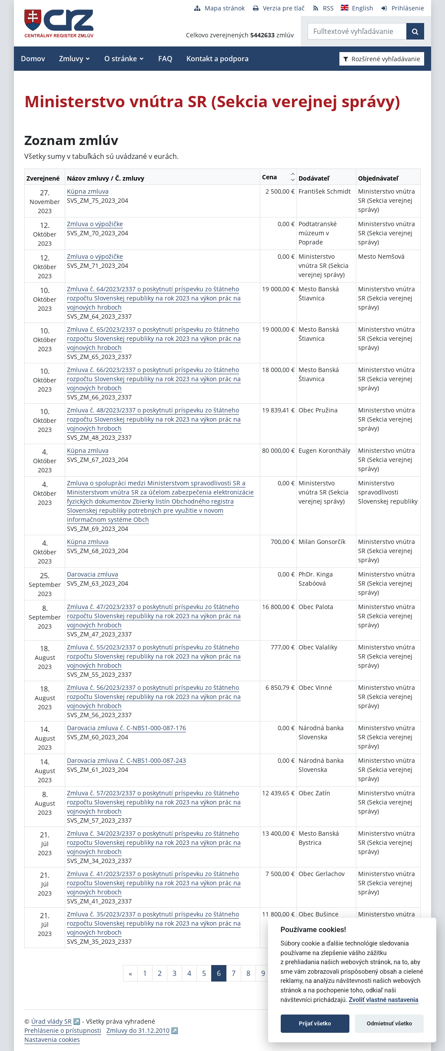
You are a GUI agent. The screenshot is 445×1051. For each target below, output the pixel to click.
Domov (33, 58)
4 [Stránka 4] (189, 973)
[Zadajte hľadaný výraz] (357, 31)
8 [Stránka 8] (248, 973)
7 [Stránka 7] (234, 973)
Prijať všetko (315, 1023)
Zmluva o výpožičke (95, 224)
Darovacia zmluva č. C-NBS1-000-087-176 (126, 728)
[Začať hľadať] (415, 31)
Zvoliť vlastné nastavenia (383, 1000)
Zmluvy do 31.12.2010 (137, 1030)
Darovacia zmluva (92, 574)
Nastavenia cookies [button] (52, 1039)
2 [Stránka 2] (160, 973)
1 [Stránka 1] (145, 973)
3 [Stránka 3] (174, 973)
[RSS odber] (323, 8)
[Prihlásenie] (402, 8)
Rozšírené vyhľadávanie (381, 59)
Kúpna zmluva (88, 191)
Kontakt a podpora (217, 58)
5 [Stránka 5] (204, 973)
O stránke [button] (120, 58)
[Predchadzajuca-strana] (130, 973)
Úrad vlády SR (51, 1021)
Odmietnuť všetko (389, 1023)
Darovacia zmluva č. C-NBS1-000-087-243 (126, 760)
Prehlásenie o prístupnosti (62, 1030)
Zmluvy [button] (71, 58)
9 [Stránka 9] (263, 973)
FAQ (165, 58)
